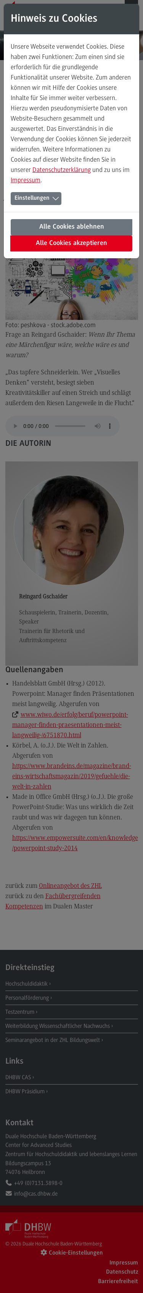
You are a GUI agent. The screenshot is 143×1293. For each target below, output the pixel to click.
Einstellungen (32, 198)
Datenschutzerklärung (61, 169)
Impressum (25, 180)
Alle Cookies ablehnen (71, 227)
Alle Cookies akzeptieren (71, 243)
